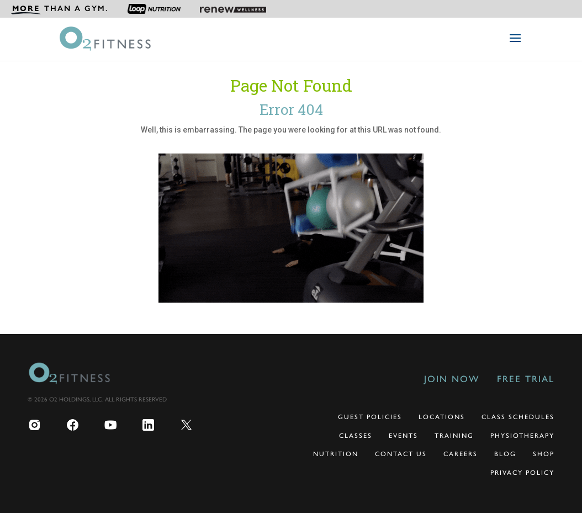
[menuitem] (59, 9)
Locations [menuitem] (442, 417)
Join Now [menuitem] (451, 378)
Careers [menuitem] (460, 454)
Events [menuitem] (403, 436)
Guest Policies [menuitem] (370, 417)
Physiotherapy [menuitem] (522, 436)
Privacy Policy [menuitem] (522, 473)
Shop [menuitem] (543, 454)
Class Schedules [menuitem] (518, 417)
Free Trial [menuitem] (525, 378)
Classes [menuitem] (355, 436)
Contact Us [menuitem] (401, 454)
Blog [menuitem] (505, 454)
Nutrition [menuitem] (335, 454)
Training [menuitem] (454, 436)
